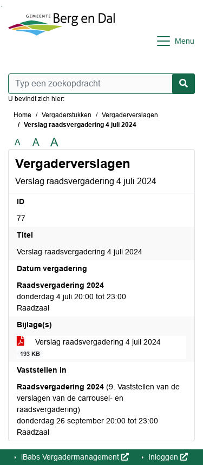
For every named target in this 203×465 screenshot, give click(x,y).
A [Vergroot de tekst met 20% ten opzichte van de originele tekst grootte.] (36, 142)
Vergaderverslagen (130, 115)
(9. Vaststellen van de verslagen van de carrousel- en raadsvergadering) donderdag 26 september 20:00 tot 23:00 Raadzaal (98, 409)
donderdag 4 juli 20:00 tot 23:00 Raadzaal (71, 296)
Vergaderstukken (66, 115)
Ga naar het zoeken (1, 6)
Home (22, 115)
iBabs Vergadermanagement (74, 457)
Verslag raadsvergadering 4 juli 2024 (89, 348)
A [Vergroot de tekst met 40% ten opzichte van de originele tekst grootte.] (54, 142)
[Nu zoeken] (183, 83)
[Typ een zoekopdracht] (101, 83)
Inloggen (167, 457)
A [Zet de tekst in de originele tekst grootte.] (18, 142)
